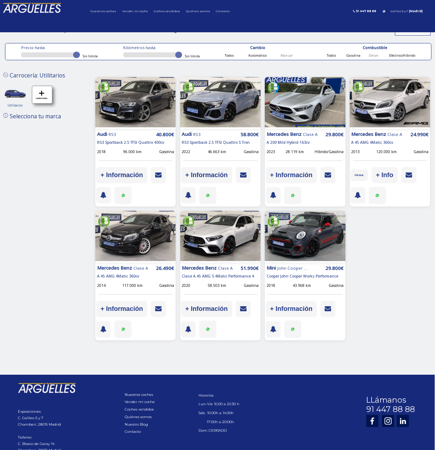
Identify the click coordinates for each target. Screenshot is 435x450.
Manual (286, 55)
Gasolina (353, 55)
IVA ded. (360, 175)
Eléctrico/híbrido (401, 55)
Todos (229, 55)
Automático (257, 55)
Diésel (373, 55)
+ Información (121, 175)
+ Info (387, 175)
